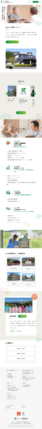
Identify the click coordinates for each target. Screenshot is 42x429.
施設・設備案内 (10, 377)
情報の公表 (10, 375)
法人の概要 (10, 373)
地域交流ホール (11, 215)
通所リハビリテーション (14, 176)
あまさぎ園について (12, 42)
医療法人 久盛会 (21, 348)
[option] (14, 95)
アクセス (29, 1)
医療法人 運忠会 (21, 353)
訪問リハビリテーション (14, 178)
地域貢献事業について (12, 376)
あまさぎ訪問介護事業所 (12, 387)
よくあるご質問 (9, 405)
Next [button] (34, 93)
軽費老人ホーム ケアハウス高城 (16, 157)
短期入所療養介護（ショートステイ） (17, 153)
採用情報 (35, 1)
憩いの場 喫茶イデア (13, 218)
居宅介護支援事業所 (13, 199)
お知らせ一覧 (21, 113)
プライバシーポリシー (10, 408)
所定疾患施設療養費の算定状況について (27, 102)
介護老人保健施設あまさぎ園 (15, 151)
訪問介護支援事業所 (13, 180)
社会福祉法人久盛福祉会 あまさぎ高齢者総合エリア (7, 2)
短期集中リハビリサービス (14, 155)
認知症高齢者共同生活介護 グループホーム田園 (20, 160)
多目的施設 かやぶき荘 (14, 220)
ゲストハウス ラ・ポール (14, 222)
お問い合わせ (24, 407)
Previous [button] (7, 93)
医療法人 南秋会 (21, 358)
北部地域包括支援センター (14, 201)
